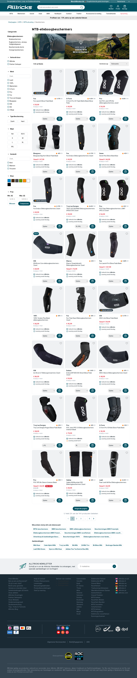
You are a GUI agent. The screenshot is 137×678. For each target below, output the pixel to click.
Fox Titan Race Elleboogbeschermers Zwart (78, 319)
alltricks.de (121, 586)
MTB (11, 13)
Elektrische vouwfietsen (100, 614)
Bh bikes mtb (97, 545)
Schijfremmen (96, 607)
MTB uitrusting (28, 22)
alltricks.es (121, 583)
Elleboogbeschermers (15, 36)
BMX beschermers (59, 529)
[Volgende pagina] (94, 519)
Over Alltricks (13, 579)
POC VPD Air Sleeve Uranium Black (45, 482)
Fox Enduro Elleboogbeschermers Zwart (79, 156)
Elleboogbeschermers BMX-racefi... (108, 533)
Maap (79, 611)
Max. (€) (22, 196)
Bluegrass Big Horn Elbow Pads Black (45, 156)
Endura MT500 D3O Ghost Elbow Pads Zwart (79, 374)
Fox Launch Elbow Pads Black (43, 101)
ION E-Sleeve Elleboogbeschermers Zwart (113, 373)
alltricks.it (120, 588)
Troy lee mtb (64, 545)
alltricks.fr (120, 581)
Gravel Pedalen (97, 595)
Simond (79, 593)
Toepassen (24, 203)
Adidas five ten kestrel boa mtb (77, 549)
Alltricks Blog (13, 609)
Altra (78, 590)
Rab (78, 609)
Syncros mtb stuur (55, 549)
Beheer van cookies (63, 579)
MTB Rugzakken (97, 611)
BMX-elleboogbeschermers (80, 529)
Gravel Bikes (96, 583)
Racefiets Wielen (97, 600)
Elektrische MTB (97, 581)
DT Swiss (80, 586)
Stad (40, 13)
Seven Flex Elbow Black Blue (108, 156)
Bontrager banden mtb (114, 545)
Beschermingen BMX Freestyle (106, 529)
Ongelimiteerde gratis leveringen (90, 1)
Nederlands (121, 1)
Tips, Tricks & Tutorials (17, 607)
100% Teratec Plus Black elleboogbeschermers (41, 319)
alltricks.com (121, 593)
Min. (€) (10, 196)
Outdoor (69, 13)
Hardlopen (57, 13)
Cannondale (81, 579)
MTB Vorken (95, 597)
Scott (78, 614)
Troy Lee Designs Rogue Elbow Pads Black (47, 427)
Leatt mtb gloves (39, 549)
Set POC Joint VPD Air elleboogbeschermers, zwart (109, 102)
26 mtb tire (85, 545)
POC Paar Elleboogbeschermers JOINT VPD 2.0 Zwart (112, 209)
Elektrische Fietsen (98, 579)
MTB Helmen (96, 609)
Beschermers (40, 22)
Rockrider (80, 600)
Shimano (80, 604)
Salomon (80, 595)
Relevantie (119, 64)
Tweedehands (111, 13)
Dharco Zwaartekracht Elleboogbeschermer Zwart (75, 264)
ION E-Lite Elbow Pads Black (108, 318)
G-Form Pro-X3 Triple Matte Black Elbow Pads (79, 102)
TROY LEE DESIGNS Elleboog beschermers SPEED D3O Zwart (80, 209)
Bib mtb (75, 545)
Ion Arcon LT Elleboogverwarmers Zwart (46, 373)
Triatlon (78, 13)
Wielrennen (21, 13)
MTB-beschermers (40, 529)
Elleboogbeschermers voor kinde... (97, 537)
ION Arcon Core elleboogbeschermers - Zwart (46, 264)
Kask (78, 583)
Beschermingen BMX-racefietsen (78, 533)
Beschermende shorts (16, 47)
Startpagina (12, 22)
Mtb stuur (36, 545)
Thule (79, 588)
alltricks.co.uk (122, 579)
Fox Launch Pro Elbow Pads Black (110, 263)
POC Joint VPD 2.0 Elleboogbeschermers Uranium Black (80, 428)
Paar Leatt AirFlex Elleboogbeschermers (112, 482)
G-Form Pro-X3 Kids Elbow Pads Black (111, 427)
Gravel (32, 13)
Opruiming (123, 13)
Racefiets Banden (98, 602)
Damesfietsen (96, 593)
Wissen (12, 203)
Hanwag (80, 602)
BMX (48, 13)
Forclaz (79, 597)
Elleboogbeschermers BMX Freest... (47, 533)
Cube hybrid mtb (50, 545)
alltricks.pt (120, 590)
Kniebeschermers (15, 39)
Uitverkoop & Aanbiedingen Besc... (46, 537)
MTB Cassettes (97, 604)
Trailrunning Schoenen (99, 588)
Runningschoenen (98, 616)
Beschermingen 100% (71, 537)
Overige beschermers (16, 50)
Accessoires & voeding (93, 13)
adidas (79, 607)
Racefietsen (95, 586)
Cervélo (79, 581)
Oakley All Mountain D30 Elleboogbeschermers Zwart (75, 483)
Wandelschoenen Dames (100, 590)
